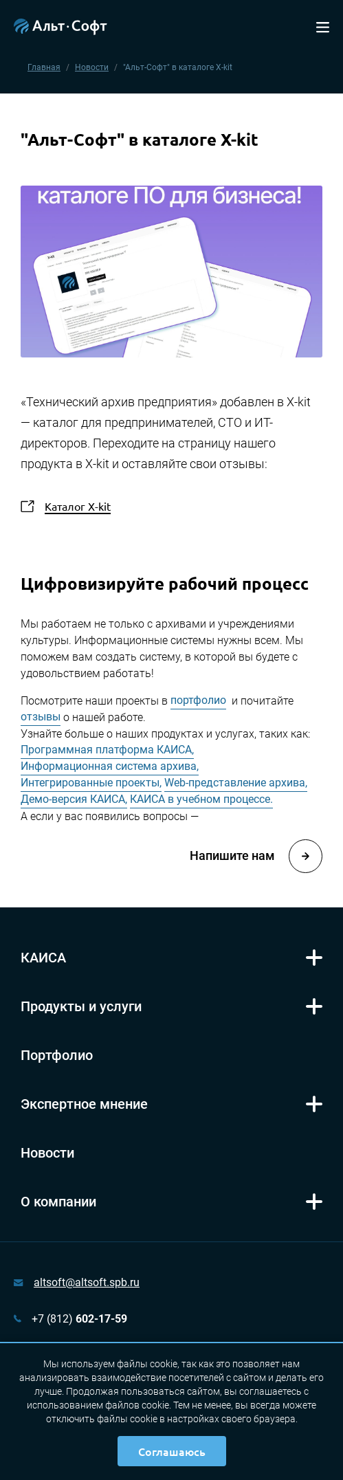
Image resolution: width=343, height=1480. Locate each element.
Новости (92, 67)
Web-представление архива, (235, 782)
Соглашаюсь (172, 1451)
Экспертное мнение (84, 1104)
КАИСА (43, 957)
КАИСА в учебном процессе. (201, 799)
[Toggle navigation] (322, 25)
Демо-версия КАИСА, (74, 799)
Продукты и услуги (81, 1006)
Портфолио (57, 1055)
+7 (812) (79, 1318)
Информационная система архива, (110, 766)
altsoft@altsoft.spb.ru (87, 1282)
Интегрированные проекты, (91, 782)
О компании (58, 1201)
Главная (43, 67)
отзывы (40, 716)
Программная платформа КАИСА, (107, 749)
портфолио (198, 700)
